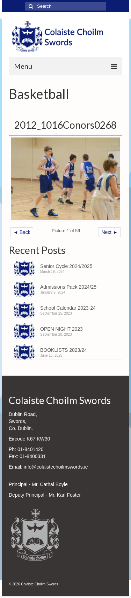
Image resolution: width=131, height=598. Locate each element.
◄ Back (21, 232)
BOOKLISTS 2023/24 (63, 350)
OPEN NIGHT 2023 (61, 329)
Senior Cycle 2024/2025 (66, 266)
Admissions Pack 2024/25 (68, 287)
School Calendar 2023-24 (68, 308)
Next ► (109, 232)
